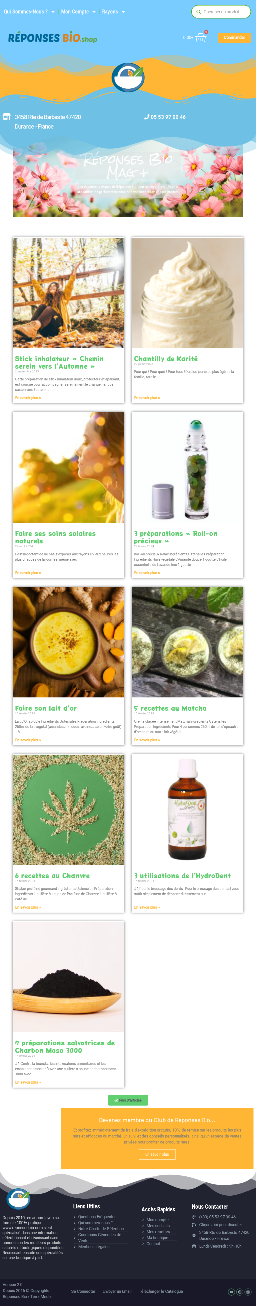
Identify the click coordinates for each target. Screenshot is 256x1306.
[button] (128, 1100)
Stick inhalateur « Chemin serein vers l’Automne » (59, 362)
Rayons (114, 11)
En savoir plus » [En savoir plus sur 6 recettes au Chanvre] (28, 907)
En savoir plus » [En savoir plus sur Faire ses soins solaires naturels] (28, 573)
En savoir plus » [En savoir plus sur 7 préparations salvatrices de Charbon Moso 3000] (28, 1082)
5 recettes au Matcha (170, 707)
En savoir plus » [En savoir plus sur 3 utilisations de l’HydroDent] (147, 907)
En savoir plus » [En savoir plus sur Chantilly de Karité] (147, 398)
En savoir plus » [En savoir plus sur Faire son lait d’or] (28, 740)
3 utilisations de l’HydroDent (182, 875)
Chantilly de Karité (166, 358)
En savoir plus (157, 1154)
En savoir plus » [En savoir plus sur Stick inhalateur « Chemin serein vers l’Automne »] (28, 398)
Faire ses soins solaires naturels (55, 537)
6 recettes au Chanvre (52, 875)
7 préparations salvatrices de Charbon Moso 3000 (65, 1046)
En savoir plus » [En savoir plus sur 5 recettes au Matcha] (147, 740)
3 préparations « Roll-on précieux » (176, 537)
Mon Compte (79, 11)
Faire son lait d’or (46, 707)
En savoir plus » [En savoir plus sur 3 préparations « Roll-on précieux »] (147, 573)
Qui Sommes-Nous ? (30, 11)
